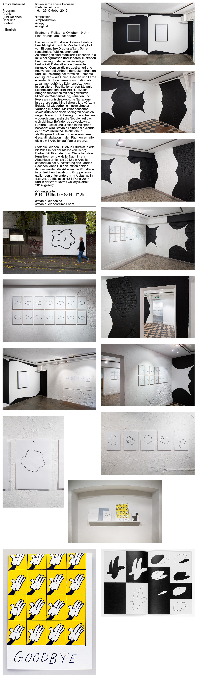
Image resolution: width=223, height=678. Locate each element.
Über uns (9, 20)
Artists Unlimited (14, 4)
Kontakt (8, 23)
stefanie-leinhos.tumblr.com (54, 204)
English (10, 30)
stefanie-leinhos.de (48, 201)
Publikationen (12, 17)
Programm (10, 10)
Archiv (7, 14)
